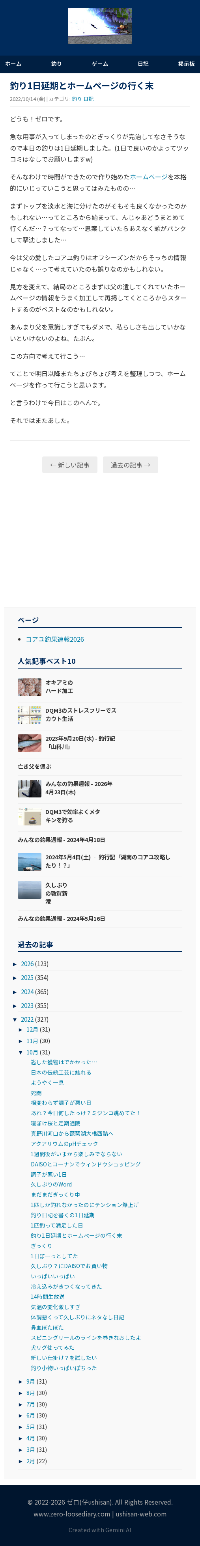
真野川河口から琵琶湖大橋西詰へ (72, 1133)
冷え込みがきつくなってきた (66, 1286)
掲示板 (186, 63)
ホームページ (149, 176)
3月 (30, 1449)
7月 (30, 1404)
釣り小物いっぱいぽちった (64, 1368)
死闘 (36, 1093)
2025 (27, 977)
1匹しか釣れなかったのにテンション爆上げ (85, 1205)
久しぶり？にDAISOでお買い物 (69, 1266)
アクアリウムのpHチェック (64, 1143)
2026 (27, 963)
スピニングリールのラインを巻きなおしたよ (86, 1337)
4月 (30, 1438)
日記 (143, 63)
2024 (27, 991)
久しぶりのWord (51, 1184)
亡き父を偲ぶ (34, 766)
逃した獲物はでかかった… (64, 1062)
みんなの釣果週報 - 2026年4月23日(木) (78, 787)
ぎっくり (41, 1246)
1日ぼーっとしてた (54, 1256)
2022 (27, 1019)
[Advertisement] (100, 540)
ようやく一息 (47, 1082)
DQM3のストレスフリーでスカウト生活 (80, 714)
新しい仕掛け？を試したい (64, 1358)
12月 (32, 1029)
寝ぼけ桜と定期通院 (55, 1123)
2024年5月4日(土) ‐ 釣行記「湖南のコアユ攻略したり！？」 (107, 861)
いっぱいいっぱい (53, 1276)
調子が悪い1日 (49, 1174)
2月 (30, 1461)
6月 (30, 1415)
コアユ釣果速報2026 (55, 639)
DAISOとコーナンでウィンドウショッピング (86, 1164)
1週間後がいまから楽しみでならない (76, 1154)
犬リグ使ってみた (53, 1347)
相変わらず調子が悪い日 (61, 1102)
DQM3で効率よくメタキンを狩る (72, 815)
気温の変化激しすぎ (55, 1307)
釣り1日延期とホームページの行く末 (76, 1235)
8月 (30, 1392)
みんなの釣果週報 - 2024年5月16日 (61, 918)
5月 (30, 1426)
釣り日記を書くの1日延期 (63, 1215)
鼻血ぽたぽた (47, 1327)
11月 (32, 1040)
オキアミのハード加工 (59, 686)
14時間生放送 (48, 1296)
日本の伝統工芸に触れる (61, 1072)
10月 (32, 1052)
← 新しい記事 (70, 464)
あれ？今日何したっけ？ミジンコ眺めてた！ (86, 1113)
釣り (56, 63)
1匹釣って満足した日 (57, 1225)
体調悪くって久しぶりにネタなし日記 (77, 1317)
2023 (27, 1005)
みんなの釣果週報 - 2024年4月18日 (61, 839)
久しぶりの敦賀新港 (56, 893)
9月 (30, 1381)
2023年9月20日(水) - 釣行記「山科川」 (80, 742)
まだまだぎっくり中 (55, 1194)
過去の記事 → (130, 464)
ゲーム (100, 63)
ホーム (13, 63)
